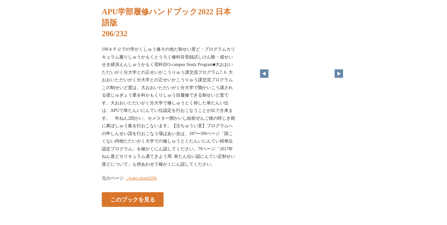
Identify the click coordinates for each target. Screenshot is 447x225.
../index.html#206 (141, 178)
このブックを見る (132, 200)
